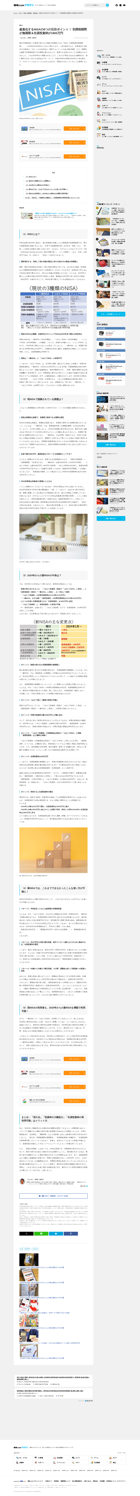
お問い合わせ (87, 1481)
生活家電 (114, 70)
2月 (40, 1470)
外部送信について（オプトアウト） (116, 1481)
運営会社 (95, 1481)
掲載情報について (65, 1481)
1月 (48, 1470)
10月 (74, 1470)
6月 (106, 1470)
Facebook (117, 5)
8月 (90, 1470)
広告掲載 (102, 1481)
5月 (114, 1470)
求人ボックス (89, 1401)
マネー (112, 121)
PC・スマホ (114, 56)
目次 (53, 172)
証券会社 (35, 1249)
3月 (32, 1470)
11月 (65, 1470)
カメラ (114, 77)
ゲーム (113, 85)
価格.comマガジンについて (35, 1481)
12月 (56, 1470)
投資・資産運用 (25, 1249)
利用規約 (56, 1481)
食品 (114, 135)
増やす (21, 25)
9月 (82, 1470)
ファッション (114, 114)
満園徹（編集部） (28, 37)
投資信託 (99, 457)
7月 (98, 1470)
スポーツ (114, 106)
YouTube (124, 5)
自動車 (114, 99)
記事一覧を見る (111, 445)
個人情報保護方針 (77, 1481)
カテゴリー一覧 (121, 1452)
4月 (24, 1470)
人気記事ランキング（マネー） (109, 204)
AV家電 (114, 63)
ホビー (114, 92)
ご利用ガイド (48, 1481)
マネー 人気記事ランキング (111, 314)
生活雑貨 (114, 128)
